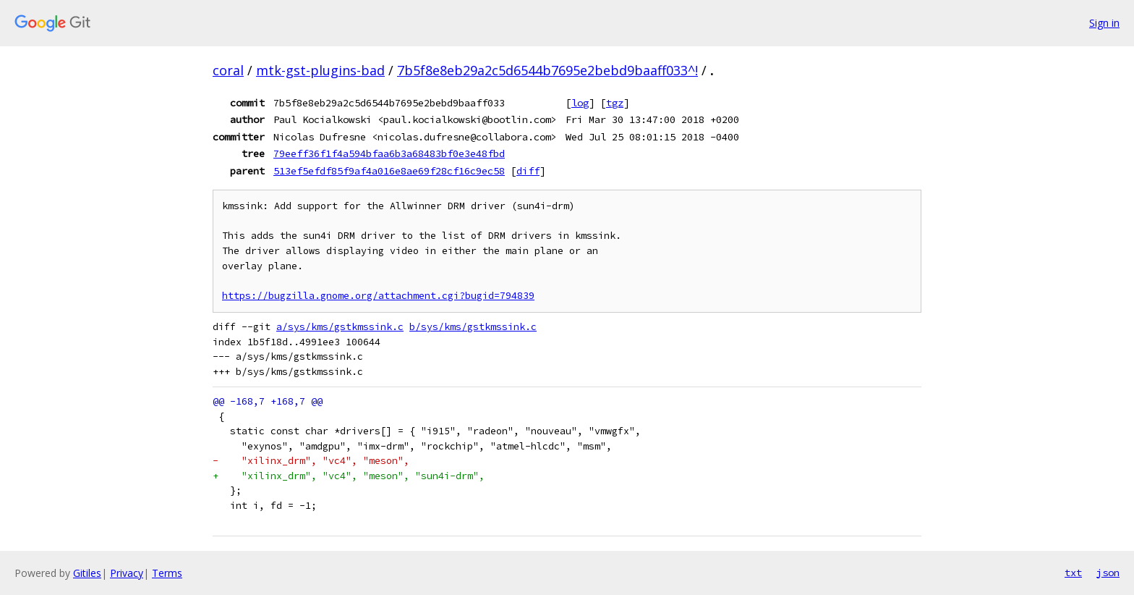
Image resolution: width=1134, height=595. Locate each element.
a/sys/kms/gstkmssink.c (340, 327)
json (1108, 572)
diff (528, 170)
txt (1073, 572)
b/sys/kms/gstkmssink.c (473, 327)
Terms (167, 573)
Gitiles (87, 573)
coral (228, 70)
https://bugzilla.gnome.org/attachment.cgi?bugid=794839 (378, 296)
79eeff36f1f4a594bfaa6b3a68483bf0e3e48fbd (389, 153)
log (580, 102)
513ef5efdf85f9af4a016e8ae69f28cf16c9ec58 (389, 170)
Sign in (1104, 23)
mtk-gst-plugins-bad (320, 70)
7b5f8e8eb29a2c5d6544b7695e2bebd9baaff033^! (547, 70)
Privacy (126, 573)
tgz (614, 102)
